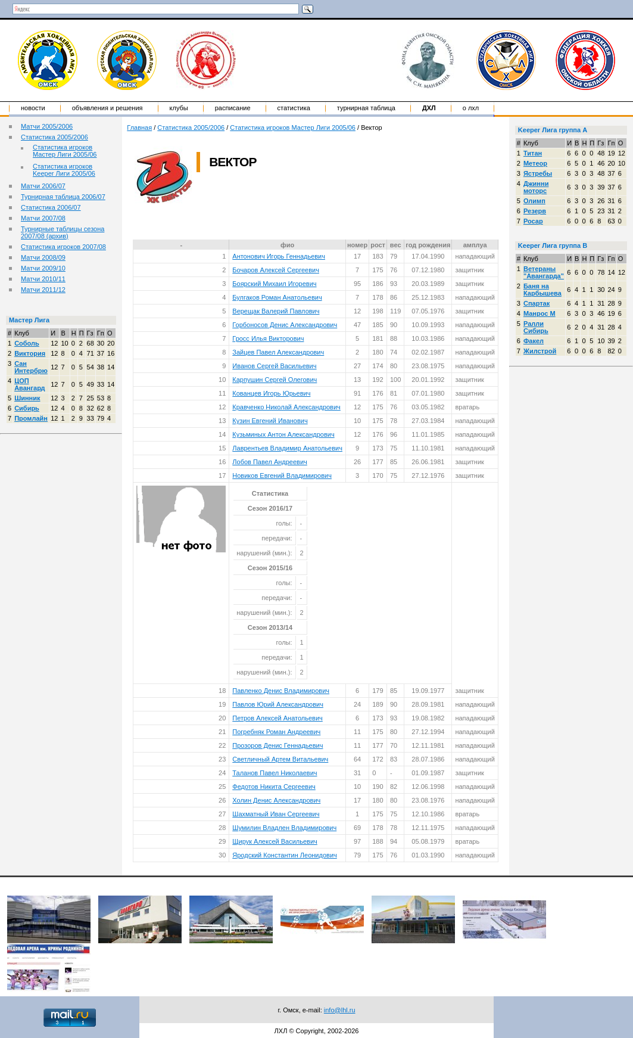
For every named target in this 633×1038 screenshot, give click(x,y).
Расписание (233, 107)
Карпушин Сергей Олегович (274, 379)
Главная (139, 127)
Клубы (179, 107)
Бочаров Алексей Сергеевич (275, 270)
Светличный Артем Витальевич (280, 759)
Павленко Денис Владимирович (280, 690)
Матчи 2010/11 (43, 278)
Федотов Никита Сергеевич (274, 786)
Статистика (293, 107)
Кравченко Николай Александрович (286, 407)
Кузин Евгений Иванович (269, 420)
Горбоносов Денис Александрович (284, 324)
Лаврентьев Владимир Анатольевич (287, 448)
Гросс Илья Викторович (268, 338)
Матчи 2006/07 (43, 185)
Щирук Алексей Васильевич (274, 841)
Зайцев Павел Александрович (278, 352)
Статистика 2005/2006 (54, 137)
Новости (33, 107)
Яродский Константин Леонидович (284, 855)
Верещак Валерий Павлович (275, 311)
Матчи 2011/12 (43, 289)
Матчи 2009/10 (43, 268)
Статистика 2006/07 (51, 207)
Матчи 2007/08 (43, 218)
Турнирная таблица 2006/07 (63, 196)
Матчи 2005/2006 (47, 126)
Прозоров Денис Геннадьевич (277, 745)
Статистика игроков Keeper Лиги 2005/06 (64, 170)
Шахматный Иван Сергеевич (275, 814)
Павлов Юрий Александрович (277, 704)
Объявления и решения (107, 107)
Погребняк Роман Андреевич (276, 731)
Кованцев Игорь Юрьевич (271, 393)
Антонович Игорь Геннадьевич (278, 256)
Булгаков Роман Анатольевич (277, 297)
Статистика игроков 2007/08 (63, 246)
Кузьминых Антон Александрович (283, 434)
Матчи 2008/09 (43, 257)
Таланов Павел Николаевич (274, 772)
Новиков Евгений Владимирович (282, 475)
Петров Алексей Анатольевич (277, 718)
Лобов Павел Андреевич (269, 461)
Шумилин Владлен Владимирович (284, 827)
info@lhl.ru (340, 1010)
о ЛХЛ (471, 107)
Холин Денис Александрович (276, 800)
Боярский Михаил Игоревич (274, 283)
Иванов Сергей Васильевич (274, 365)
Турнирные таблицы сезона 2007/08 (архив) (62, 232)
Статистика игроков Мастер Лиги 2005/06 (64, 151)
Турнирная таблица (366, 107)
